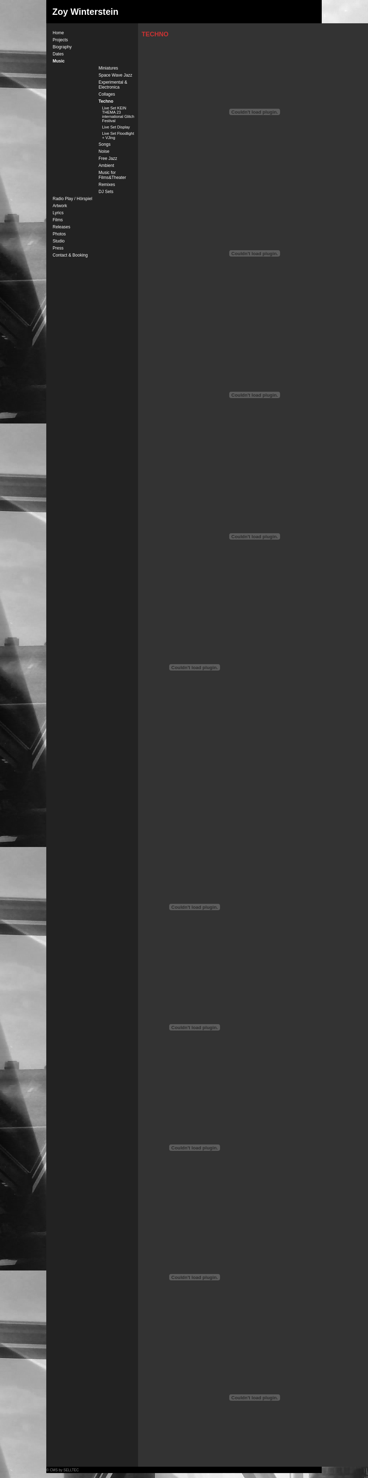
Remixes (107, 184)
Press (58, 248)
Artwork (60, 205)
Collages (107, 94)
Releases (61, 226)
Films (58, 219)
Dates (58, 54)
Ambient (106, 165)
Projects (60, 39)
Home (58, 32)
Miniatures (108, 68)
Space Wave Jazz (115, 75)
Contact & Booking (70, 255)
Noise (104, 151)
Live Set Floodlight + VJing (118, 135)
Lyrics (58, 212)
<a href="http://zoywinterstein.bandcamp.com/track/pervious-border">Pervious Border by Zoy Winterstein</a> (195, 787)
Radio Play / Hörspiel (72, 198)
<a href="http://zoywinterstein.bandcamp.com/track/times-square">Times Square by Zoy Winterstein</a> (195, 823)
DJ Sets (106, 191)
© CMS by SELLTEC (62, 1470)
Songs (105, 144)
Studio (59, 241)
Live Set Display (116, 127)
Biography (62, 46)
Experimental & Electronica (113, 85)
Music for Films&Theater (112, 175)
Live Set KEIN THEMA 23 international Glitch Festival (118, 114)
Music (59, 61)
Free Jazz (108, 158)
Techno (106, 101)
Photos (59, 234)
